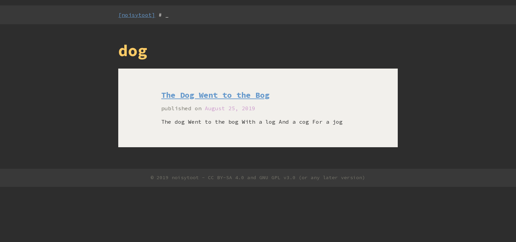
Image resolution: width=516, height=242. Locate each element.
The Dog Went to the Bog (215, 95)
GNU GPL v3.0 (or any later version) (312, 177)
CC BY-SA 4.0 (226, 177)
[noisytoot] (136, 14)
